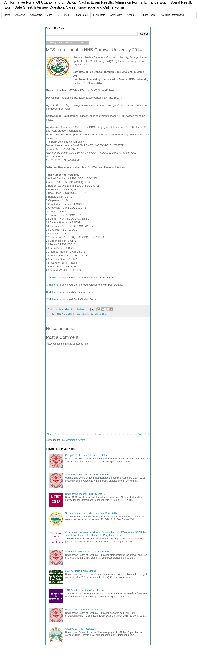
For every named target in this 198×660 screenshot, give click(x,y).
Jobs (49, 15)
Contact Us (36, 15)
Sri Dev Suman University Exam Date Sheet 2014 (91, 513)
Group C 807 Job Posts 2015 (80, 628)
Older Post (143, 434)
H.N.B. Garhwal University (67, 314)
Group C (131, 15)
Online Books (148, 15)
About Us (20, 15)
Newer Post (53, 434)
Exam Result (81, 15)
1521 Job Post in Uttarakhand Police (84, 590)
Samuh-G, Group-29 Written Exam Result (87, 474)
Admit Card (116, 15)
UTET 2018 (63, 15)
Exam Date (99, 15)
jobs (84, 314)
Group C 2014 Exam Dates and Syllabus (86, 455)
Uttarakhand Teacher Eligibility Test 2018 (86, 494)
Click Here (52, 277)
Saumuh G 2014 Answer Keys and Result (87, 551)
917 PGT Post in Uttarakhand (80, 571)
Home (7, 15)
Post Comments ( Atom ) (73, 440)
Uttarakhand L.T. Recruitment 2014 (83, 609)
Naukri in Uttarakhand (172, 15)
